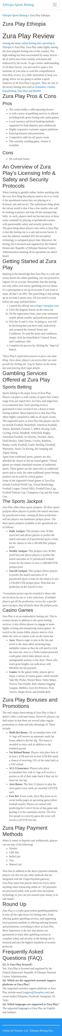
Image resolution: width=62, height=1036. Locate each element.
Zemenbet (40, 87)
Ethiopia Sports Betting (18, 4)
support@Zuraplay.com (36, 992)
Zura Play (23, 90)
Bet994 (37, 90)
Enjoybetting (9, 90)
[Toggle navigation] (54, 4)
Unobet (51, 87)
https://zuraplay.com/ (48, 305)
